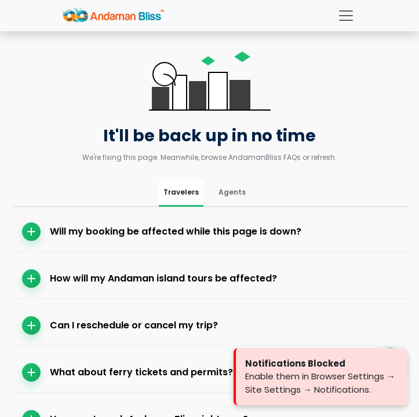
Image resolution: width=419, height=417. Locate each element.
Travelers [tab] (181, 192)
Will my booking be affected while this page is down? (161, 231)
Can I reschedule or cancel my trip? (120, 325)
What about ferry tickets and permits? (127, 372)
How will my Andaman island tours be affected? (149, 278)
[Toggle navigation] (346, 16)
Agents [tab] (232, 192)
